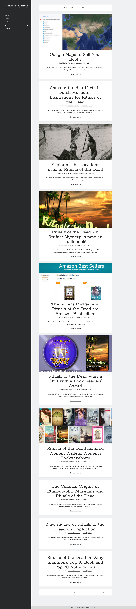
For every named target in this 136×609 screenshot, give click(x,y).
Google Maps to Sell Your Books (75, 32)
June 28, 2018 (87, 317)
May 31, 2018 (87, 462)
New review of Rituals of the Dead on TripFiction (75, 527)
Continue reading (75, 74)
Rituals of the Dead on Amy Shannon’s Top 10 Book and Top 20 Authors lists (75, 562)
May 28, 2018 (87, 533)
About (7, 18)
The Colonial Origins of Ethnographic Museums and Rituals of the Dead (75, 491)
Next (102, 592)
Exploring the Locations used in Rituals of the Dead (75, 142)
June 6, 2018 (87, 389)
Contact (7, 28)
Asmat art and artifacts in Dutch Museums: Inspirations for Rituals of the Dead (75, 95)
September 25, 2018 (87, 173)
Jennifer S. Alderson (16, 5)
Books (7, 22)
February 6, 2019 (87, 106)
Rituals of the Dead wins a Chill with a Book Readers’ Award (75, 353)
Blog (6, 25)
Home (7, 15)
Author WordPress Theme (77, 607)
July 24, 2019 (87, 63)
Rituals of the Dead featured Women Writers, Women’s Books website (75, 425)
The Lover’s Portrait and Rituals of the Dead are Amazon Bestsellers (75, 281)
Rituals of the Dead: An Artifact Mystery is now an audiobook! (75, 209)
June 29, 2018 (87, 245)
